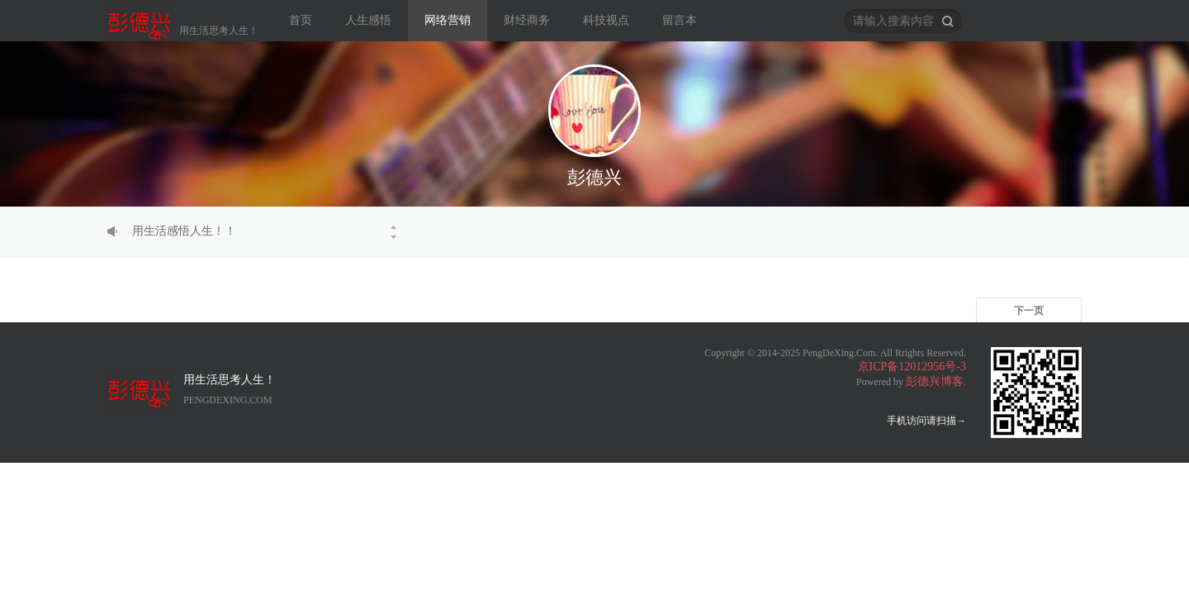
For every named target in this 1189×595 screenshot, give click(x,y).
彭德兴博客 (935, 381)
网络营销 (447, 20)
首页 (300, 20)
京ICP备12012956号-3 (912, 366)
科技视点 (606, 20)
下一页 (1029, 311)
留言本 (679, 20)
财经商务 (527, 20)
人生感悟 (368, 20)
